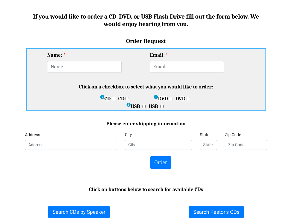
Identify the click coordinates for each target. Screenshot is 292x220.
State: (205, 134)
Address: (33, 134)
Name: (54, 55)
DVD (165, 99)
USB (138, 106)
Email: (157, 55)
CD (109, 99)
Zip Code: (233, 134)
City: (129, 134)
